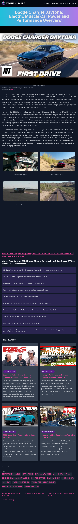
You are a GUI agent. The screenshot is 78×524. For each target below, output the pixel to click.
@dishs (12, 89)
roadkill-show (53, 478)
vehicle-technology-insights (44, 482)
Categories (54, 3)
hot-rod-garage (38, 478)
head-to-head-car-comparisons (15, 478)
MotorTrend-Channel (11, 474)
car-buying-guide (32, 486)
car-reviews (28, 474)
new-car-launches (43, 474)
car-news (6, 482)
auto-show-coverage (62, 474)
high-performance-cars (12, 486)
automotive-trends (21, 482)
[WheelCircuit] (13, 3)
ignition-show (68, 478)
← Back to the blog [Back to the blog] (8, 500)
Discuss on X (5, 467)
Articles (46, 3)
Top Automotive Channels (68, 3)
